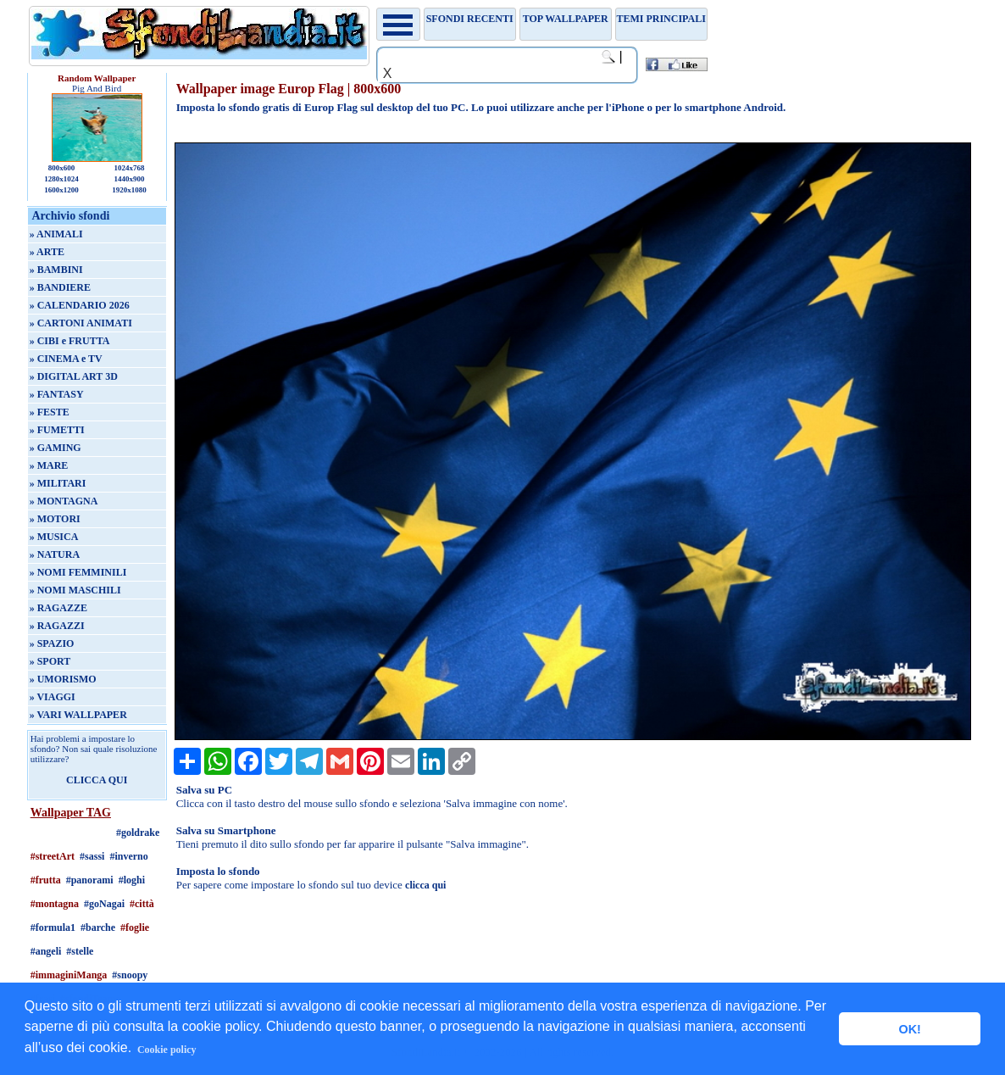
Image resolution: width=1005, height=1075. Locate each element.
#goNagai (104, 904)
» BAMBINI (56, 270)
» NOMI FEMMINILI (78, 572)
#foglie (134, 927)
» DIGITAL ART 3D (74, 376)
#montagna (55, 904)
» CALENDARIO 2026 (80, 305)
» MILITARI (58, 483)
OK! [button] (909, 1029)
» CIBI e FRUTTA (70, 341)
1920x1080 (129, 190)
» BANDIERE (60, 287)
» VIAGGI (52, 697)
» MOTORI (55, 519)
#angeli (46, 951)
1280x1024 (61, 179)
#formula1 (53, 927)
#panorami (90, 880)
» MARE (49, 465)
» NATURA (55, 554)
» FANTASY (57, 394)
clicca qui (425, 885)
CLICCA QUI (96, 780)
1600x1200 (61, 190)
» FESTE (49, 412)
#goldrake (137, 832)
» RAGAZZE (58, 608)
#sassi (92, 856)
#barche (98, 927)
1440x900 (129, 179)
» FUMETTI (57, 430)
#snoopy (129, 975)
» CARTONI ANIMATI (81, 323)
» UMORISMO (63, 679)
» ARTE (47, 252)
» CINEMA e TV (66, 359)
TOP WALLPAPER (565, 19)
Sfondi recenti (470, 19)
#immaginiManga (69, 975)
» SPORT (50, 661)
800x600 (61, 168)
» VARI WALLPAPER (78, 715)
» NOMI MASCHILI (75, 590)
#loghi (132, 880)
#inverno (128, 856)
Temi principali (660, 19)
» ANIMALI (56, 234)
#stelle (79, 951)
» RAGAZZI (57, 626)
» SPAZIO (52, 643)
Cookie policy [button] (167, 1050)
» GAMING (55, 448)
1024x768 (129, 168)
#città (142, 904)
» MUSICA (54, 537)
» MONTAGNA (64, 501)
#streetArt (53, 856)
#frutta (46, 880)
